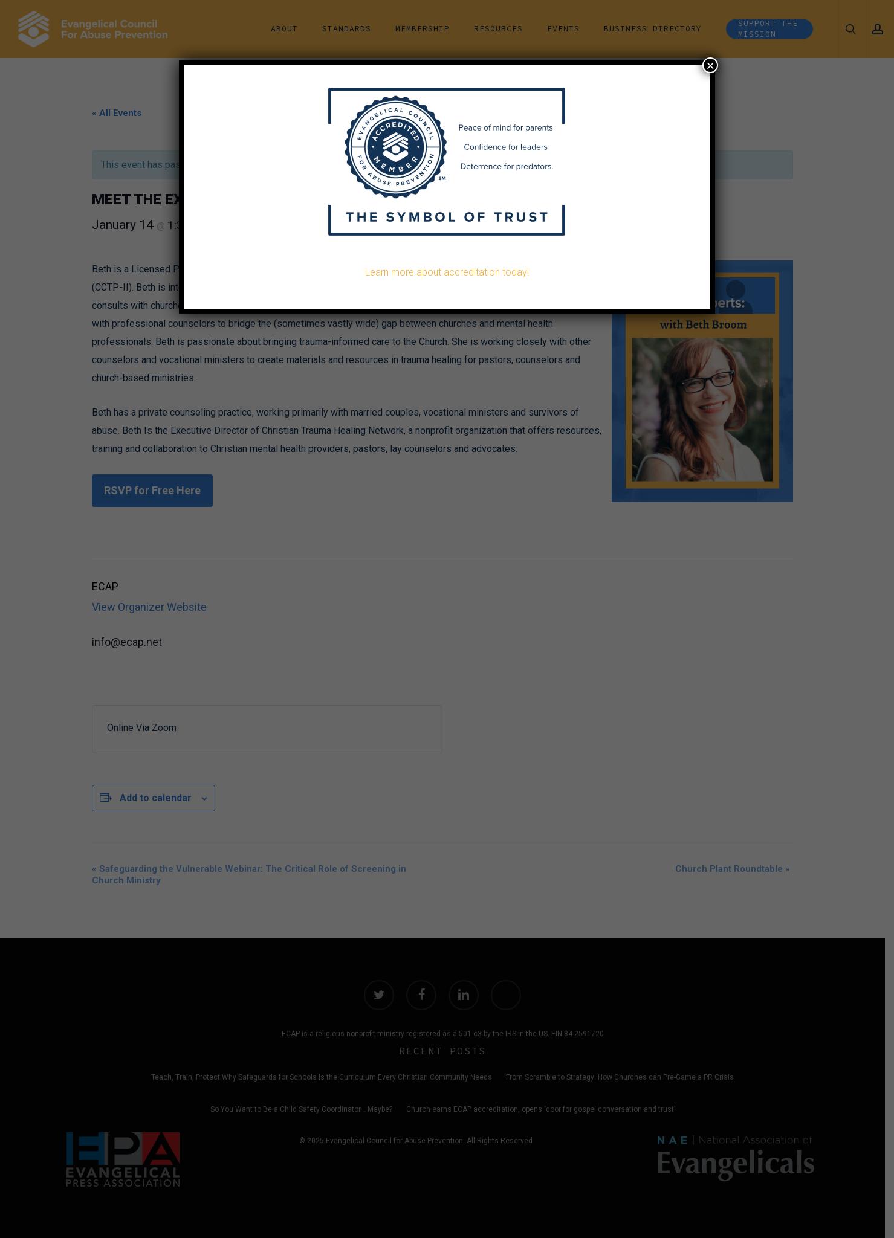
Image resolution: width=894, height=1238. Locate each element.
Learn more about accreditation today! (447, 272)
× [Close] (710, 65)
